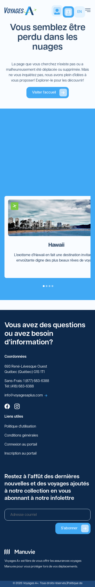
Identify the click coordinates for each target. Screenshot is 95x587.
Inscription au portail (20, 453)
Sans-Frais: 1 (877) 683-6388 (26, 381)
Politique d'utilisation (20, 426)
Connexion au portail (20, 444)
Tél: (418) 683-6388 (19, 386)
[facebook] (7, 407)
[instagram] (17, 407)
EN (79, 12)
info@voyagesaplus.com (25, 395)
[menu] (88, 10)
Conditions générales (21, 435)
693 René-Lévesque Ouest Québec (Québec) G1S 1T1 (25, 369)
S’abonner (75, 528)
